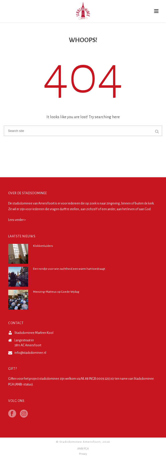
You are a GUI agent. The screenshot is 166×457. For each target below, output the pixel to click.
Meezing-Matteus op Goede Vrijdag (56, 291)
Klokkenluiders (43, 246)
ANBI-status (23, 384)
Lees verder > (17, 220)
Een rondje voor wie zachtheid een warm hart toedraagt (69, 269)
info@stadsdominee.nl (30, 353)
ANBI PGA (83, 448)
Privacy (83, 453)
